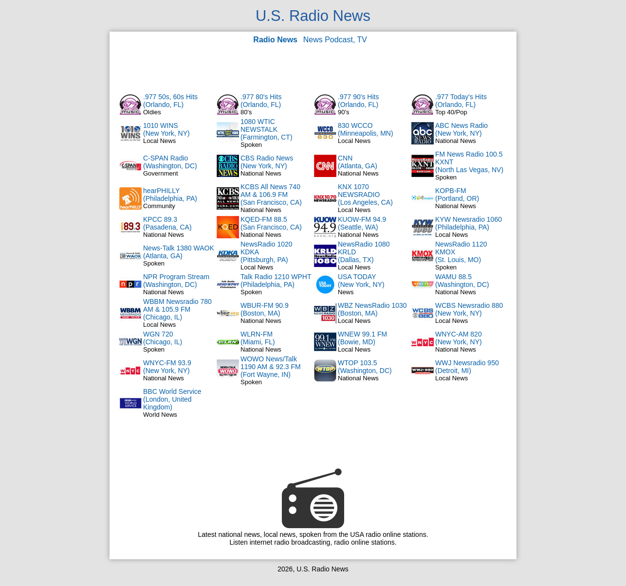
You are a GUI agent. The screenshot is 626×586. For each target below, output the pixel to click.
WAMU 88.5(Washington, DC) (462, 280)
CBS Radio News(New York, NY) (266, 162)
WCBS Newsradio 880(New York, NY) (469, 309)
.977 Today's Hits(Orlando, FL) (461, 100)
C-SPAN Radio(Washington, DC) (170, 162)
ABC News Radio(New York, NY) (461, 129)
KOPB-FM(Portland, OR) (457, 194)
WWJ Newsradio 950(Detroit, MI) (467, 366)
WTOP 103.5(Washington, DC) (365, 366)
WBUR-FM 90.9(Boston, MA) (264, 309)
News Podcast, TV (335, 40)
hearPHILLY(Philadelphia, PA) (170, 194)
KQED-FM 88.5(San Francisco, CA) (271, 223)
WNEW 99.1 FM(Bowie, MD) (362, 338)
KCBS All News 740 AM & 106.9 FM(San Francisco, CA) (271, 194)
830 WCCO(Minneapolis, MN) (365, 129)
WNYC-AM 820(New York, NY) (458, 338)
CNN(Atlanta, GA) (357, 162)
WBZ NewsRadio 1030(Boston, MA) (372, 309)
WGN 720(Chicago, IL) (162, 338)
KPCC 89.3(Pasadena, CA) (167, 223)
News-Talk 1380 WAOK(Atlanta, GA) (178, 252)
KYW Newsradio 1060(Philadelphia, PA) (468, 223)
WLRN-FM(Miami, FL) (257, 338)
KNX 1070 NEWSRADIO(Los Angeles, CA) (365, 194)
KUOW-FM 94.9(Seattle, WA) (362, 223)
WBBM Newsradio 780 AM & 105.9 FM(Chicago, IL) (177, 309)
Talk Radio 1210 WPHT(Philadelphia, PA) (276, 280)
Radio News (275, 40)
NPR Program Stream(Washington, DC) (176, 280)
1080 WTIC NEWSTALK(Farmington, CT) (266, 129)
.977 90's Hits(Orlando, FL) (358, 100)
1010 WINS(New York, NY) (166, 129)
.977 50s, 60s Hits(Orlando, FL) (170, 100)
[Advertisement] (313, 68)
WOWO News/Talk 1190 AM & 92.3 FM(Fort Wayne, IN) (270, 366)
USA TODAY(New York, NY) (361, 280)
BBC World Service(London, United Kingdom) (172, 399)
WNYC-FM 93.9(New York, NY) (167, 366)
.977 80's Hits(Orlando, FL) (260, 100)
